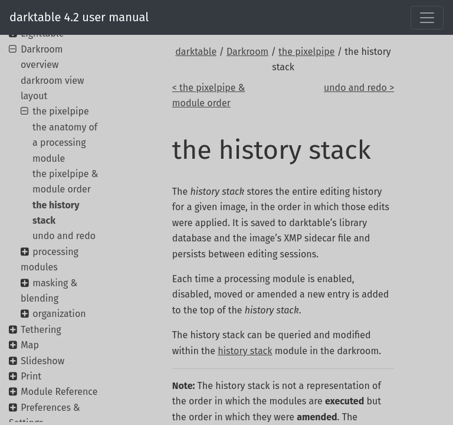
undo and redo (64, 235)
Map (30, 345)
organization (59, 313)
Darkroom (247, 51)
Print (31, 376)
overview (40, 64)
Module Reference (59, 391)
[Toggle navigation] (427, 18)
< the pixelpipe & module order (208, 95)
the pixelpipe (306, 51)
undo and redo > (359, 87)
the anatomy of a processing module (64, 143)
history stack (245, 351)
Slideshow (42, 361)
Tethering (41, 329)
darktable (195, 51)
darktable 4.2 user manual (79, 17)
